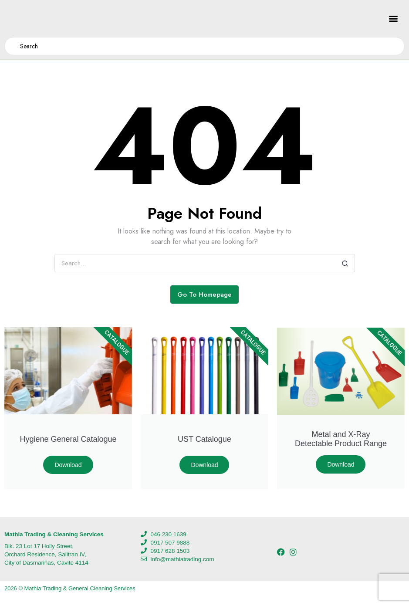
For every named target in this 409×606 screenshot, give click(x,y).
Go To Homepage (204, 294)
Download (67, 464)
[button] (393, 18)
